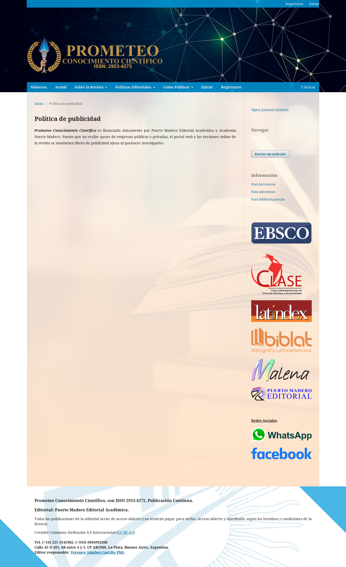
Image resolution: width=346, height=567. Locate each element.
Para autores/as (263, 191)
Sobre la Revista (89, 87)
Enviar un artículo (270, 154)
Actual (61, 87)
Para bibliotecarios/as (268, 199)
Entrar (207, 87)
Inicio (39, 103)
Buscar (308, 87)
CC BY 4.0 (126, 532)
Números (38, 87)
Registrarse (231, 87)
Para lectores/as (263, 184)
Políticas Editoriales (133, 87)
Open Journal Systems (270, 109)
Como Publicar (177, 87)
